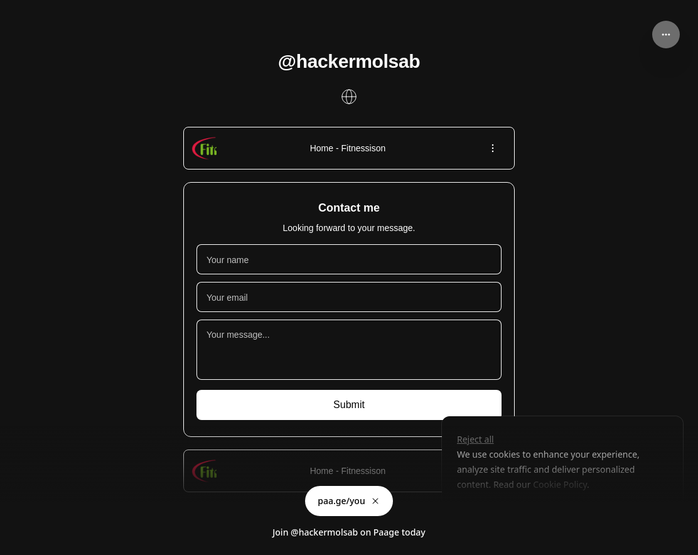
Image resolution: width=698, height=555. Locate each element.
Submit (349, 404)
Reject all (475, 439)
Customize (486, 513)
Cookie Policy (559, 484)
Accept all (557, 513)
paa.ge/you (349, 501)
